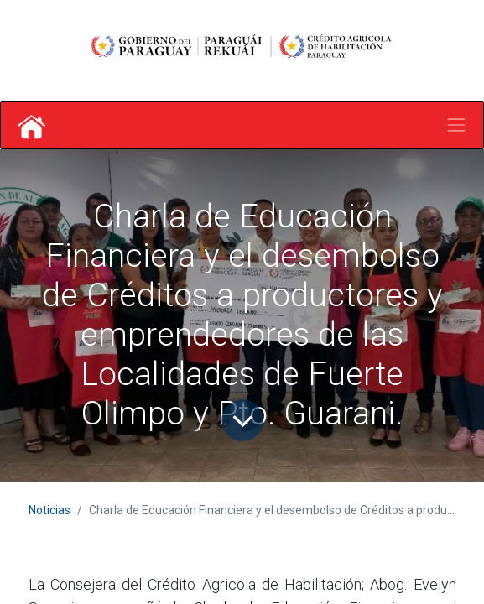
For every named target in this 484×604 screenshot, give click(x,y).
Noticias (49, 510)
